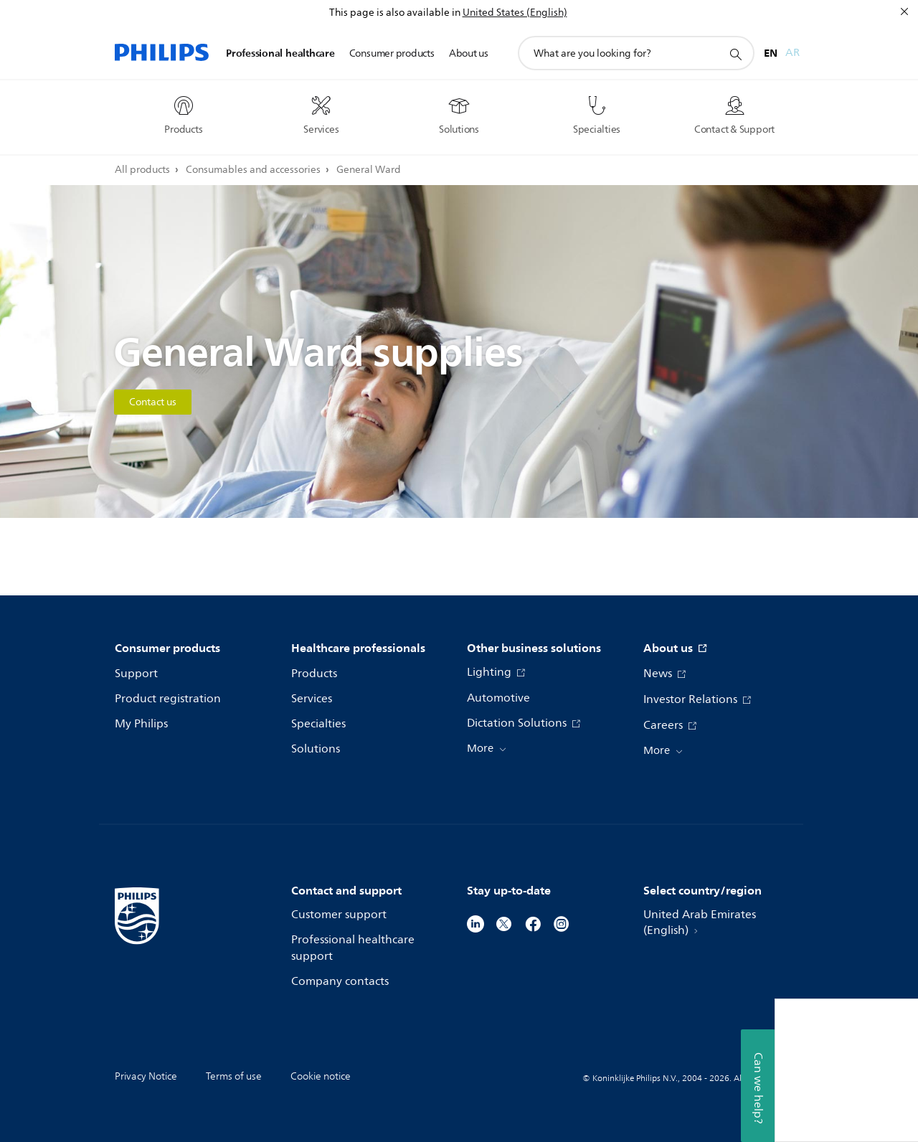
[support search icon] (735, 53)
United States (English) (515, 12)
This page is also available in (394, 12)
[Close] (904, 11)
